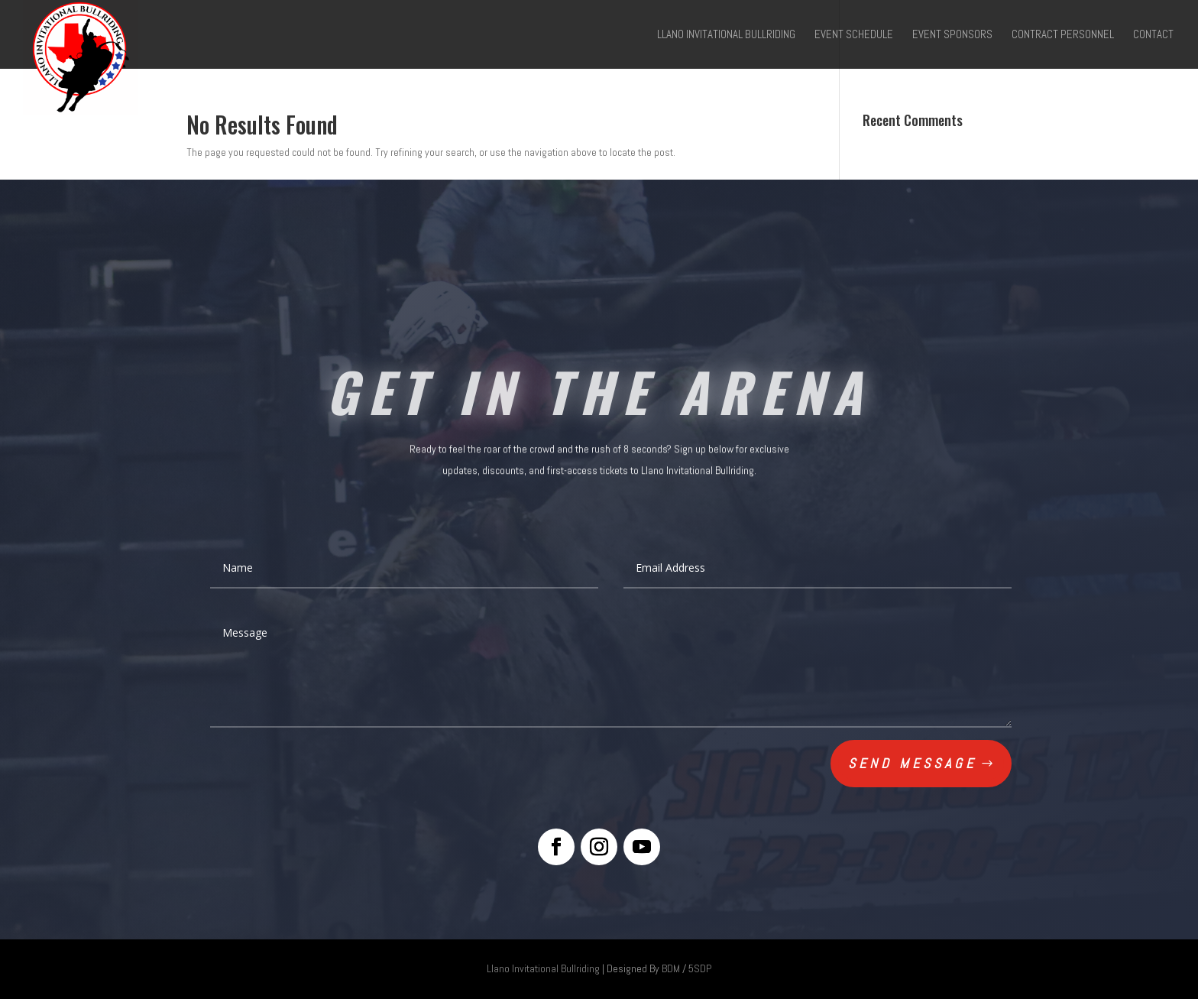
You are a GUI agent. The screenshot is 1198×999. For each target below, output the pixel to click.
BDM (671, 968)
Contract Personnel (1063, 35)
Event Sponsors (952, 35)
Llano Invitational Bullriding (726, 35)
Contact (1153, 35)
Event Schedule (853, 35)
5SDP (699, 968)
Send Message (912, 763)
